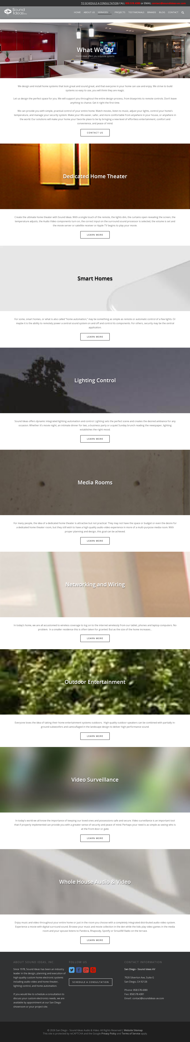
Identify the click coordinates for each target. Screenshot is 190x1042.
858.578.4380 (132, 3)
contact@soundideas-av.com (169, 3)
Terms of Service (131, 1033)
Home (77, 12)
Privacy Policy (108, 1033)
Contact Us (96, 133)
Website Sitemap (133, 1030)
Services (104, 12)
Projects (120, 12)
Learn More (96, 235)
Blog (162, 12)
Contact (173, 12)
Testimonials (136, 12)
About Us (89, 12)
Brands (151, 12)
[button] (182, 12)
